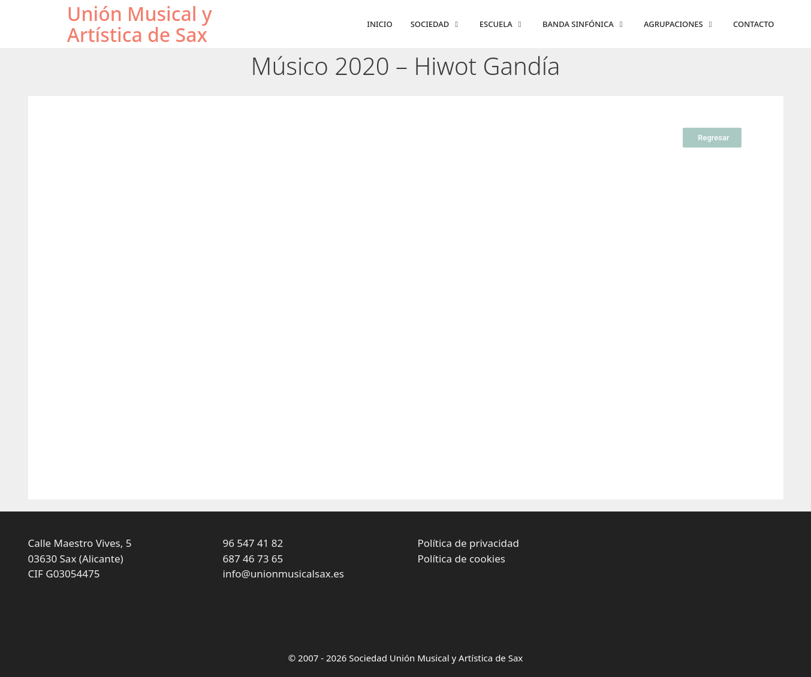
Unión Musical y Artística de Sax (139, 24)
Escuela (506, 24)
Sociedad (441, 24)
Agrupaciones (684, 24)
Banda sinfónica (588, 24)
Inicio (379, 24)
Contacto (753, 24)
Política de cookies (461, 558)
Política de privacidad (468, 543)
